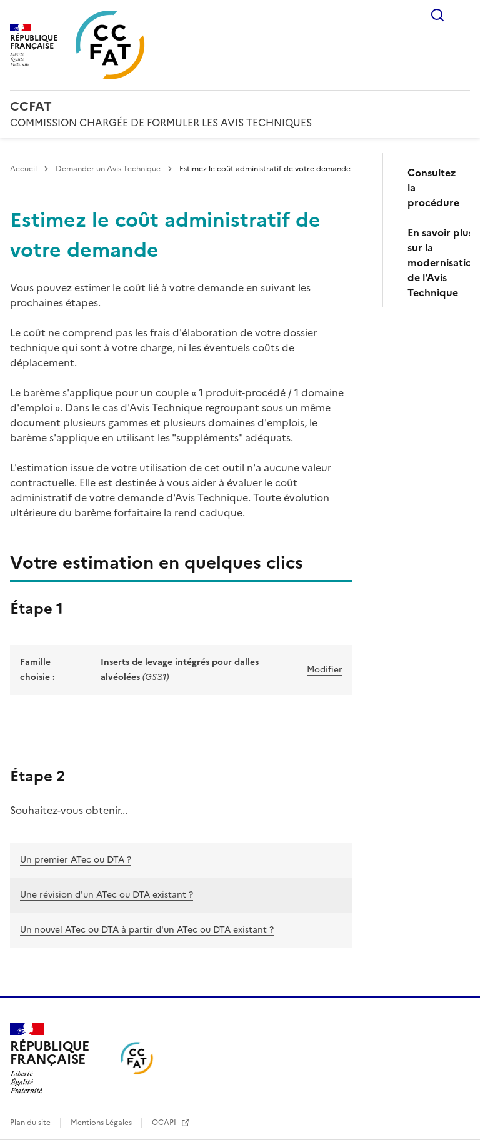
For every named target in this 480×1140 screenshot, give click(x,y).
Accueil (23, 168)
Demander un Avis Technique (108, 168)
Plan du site (31, 1122)
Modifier (324, 669)
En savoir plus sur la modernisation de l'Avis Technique (434, 262)
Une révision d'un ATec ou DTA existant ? (106, 894)
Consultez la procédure (433, 187)
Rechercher (437, 15)
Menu (462, 15)
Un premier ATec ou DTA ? (75, 859)
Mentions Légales (102, 1122)
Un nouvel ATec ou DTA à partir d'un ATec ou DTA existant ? (147, 929)
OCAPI (165, 1122)
